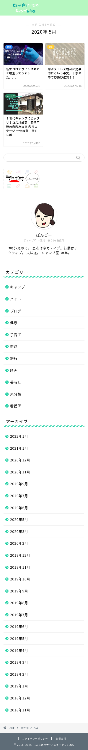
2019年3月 (19, 662)
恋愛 (14, 346)
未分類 (15, 394)
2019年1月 (19, 686)
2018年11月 (20, 710)
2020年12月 (20, 460)
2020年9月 (19, 483)
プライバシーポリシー (35, 738)
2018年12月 (20, 698)
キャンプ (17, 287)
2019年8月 (19, 602)
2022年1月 (19, 436)
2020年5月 (19, 519)
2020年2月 (19, 543)
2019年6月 (19, 626)
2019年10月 (20, 579)
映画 (14, 370)
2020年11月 (20, 472)
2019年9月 (19, 591)
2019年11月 (20, 567)
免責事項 (61, 738)
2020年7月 (19, 495)
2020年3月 (19, 531)
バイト (15, 299)
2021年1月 (19, 448)
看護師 (15, 406)
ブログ (15, 310)
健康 (14, 322)
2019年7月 (19, 614)
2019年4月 (19, 650)
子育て (15, 334)
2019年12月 (20, 555)
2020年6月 (19, 507)
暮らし (15, 382)
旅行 (14, 358)
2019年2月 (19, 674)
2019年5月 (19, 638)
